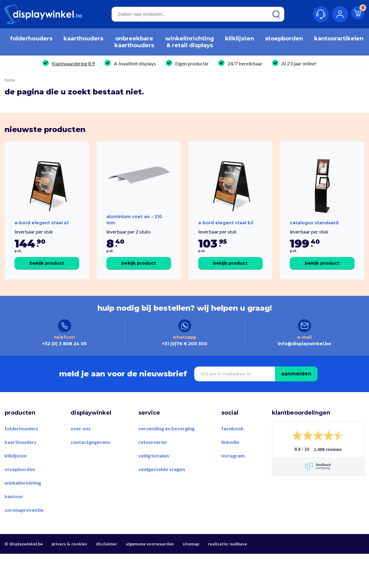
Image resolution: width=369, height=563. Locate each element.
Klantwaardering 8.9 (73, 63)
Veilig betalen (153, 466)
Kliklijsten (16, 466)
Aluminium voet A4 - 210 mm (134, 225)
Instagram (233, 466)
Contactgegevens (90, 453)
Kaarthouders (20, 453)
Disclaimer (106, 554)
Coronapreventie (24, 521)
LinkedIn (230, 453)
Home (10, 80)
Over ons (81, 439)
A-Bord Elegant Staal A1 (41, 228)
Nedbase (238, 554)
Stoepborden (20, 480)
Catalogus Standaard (314, 228)
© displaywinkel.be (24, 554)
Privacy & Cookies (69, 554)
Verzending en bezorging (166, 439)
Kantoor (14, 507)
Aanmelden (296, 384)
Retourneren (152, 453)
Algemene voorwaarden (150, 554)
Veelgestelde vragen (161, 480)
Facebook (232, 439)
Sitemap (190, 554)
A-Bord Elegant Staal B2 (225, 228)
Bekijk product (47, 268)
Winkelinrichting (23, 493)
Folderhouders (21, 439)
